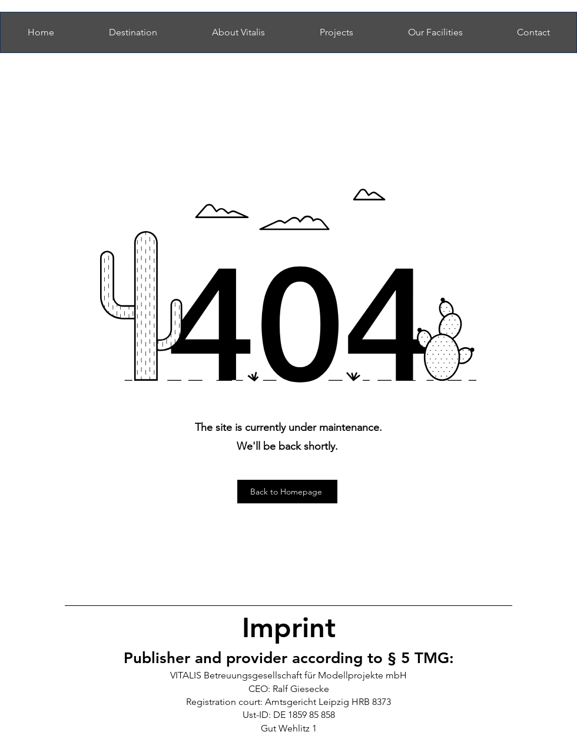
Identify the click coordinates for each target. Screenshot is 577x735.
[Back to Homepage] (287, 491)
